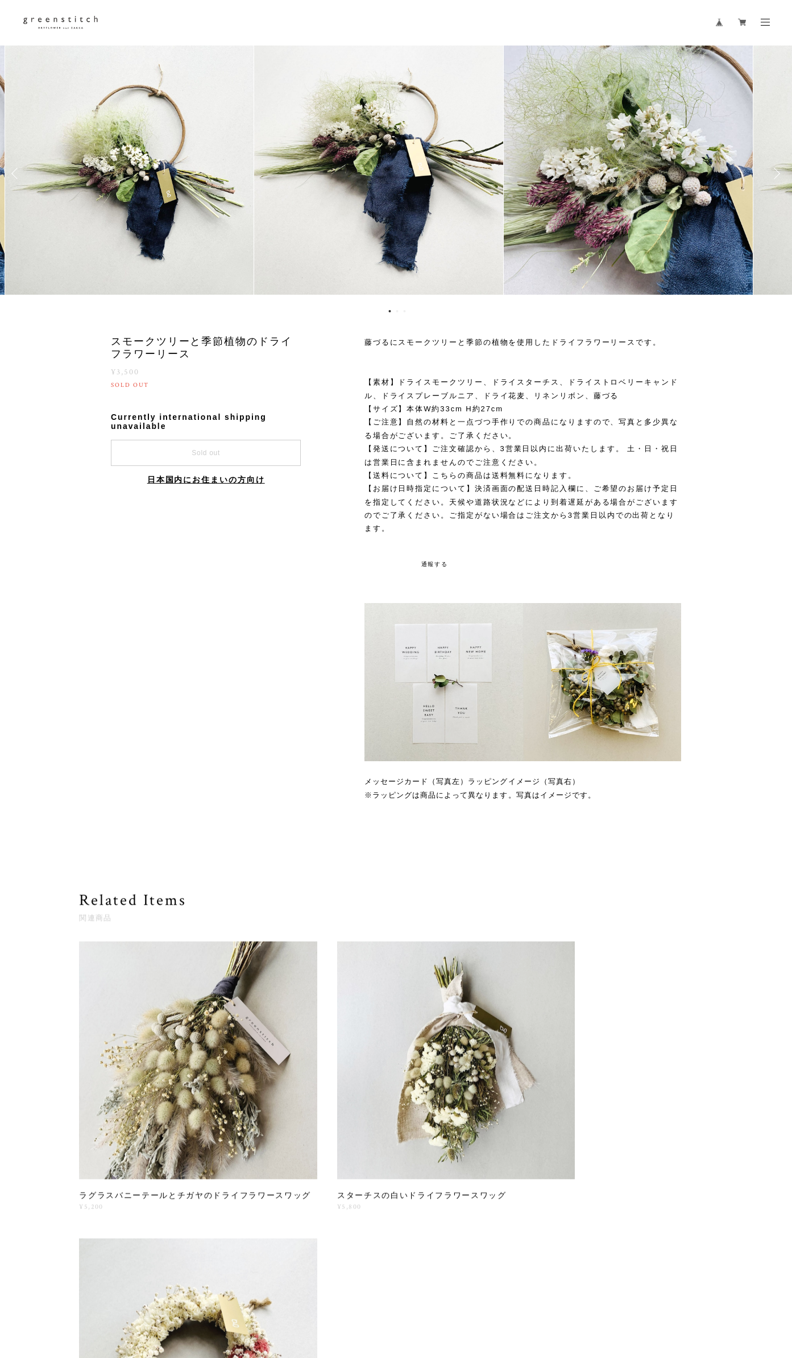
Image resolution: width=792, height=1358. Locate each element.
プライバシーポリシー (185, 1292)
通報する (435, 564)
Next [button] (775, 173)
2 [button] (397, 311)
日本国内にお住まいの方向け (206, 479)
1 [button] (389, 311)
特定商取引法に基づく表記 (272, 1292)
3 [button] (404, 311)
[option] (396, 174)
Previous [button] (17, 173)
